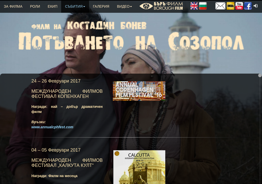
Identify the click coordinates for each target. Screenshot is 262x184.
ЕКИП (53, 6)
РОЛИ (35, 6)
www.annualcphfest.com (52, 127)
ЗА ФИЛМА (13, 6)
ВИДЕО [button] (124, 6)
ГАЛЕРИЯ (101, 6)
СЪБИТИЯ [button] (75, 6)
